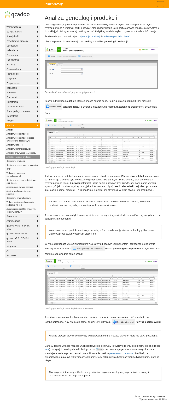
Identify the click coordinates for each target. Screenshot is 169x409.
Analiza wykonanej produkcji (18, 149)
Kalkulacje (22, 87)
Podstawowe (22, 59)
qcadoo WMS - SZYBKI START (22, 227)
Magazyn (22, 78)
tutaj (47, 349)
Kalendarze (22, 50)
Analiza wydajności (14, 145)
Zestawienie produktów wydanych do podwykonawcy (20, 210)
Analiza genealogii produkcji (18, 157)
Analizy (22, 125)
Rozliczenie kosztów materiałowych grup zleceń (21, 181)
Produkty (22, 64)
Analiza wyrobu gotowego (17, 134)
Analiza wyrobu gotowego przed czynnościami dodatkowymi (20, 139)
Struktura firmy (22, 69)
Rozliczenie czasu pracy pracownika (22, 165)
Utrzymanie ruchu (22, 106)
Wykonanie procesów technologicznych (15, 174)
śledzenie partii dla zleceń (116, 36)
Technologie (22, 73)
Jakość (22, 120)
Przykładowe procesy (22, 41)
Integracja (22, 246)
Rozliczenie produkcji (15, 161)
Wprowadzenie (22, 27)
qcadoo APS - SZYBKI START (22, 240)
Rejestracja (22, 102)
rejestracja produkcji (89, 36)
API (22, 250)
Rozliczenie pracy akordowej (18, 198)
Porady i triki (22, 36)
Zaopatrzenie (22, 83)
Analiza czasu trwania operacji (19, 187)
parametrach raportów (121, 353)
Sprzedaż (22, 92)
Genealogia (22, 116)
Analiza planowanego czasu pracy (21, 153)
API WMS (22, 255)
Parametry (22, 216)
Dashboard (22, 45)
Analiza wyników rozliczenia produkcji (18, 192)
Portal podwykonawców (22, 111)
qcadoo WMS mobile (22, 233)
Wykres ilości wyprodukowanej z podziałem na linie (20, 203)
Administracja (22, 221)
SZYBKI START (22, 31)
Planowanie (22, 97)
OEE (8, 169)
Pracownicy (22, 55)
